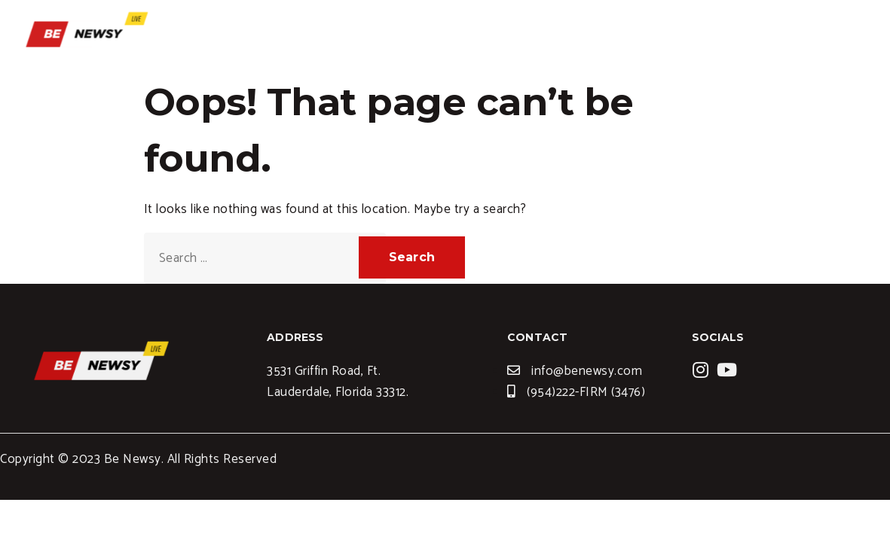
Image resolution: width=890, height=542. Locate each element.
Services (595, 34)
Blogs (667, 34)
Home (523, 34)
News (730, 34)
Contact (800, 34)
